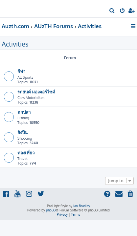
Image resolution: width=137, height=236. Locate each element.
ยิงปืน (22, 132)
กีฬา (21, 71)
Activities (15, 44)
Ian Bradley (81, 206)
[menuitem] (112, 11)
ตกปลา (24, 112)
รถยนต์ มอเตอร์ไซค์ (36, 91)
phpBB (51, 210)
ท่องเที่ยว (25, 152)
